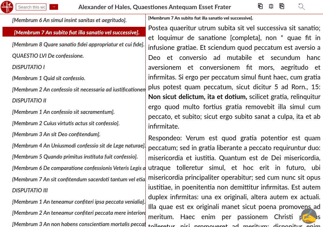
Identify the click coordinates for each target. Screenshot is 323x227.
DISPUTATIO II (29, 100)
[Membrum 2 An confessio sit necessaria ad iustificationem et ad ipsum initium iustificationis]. (119, 89)
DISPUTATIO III (30, 190)
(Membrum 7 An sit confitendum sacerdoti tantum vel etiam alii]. (86, 179)
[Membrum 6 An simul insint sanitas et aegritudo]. (69, 20)
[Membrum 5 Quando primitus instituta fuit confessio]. (75, 156)
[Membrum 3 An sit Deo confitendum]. (56, 134)
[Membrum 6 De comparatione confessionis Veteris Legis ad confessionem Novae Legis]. (112, 168)
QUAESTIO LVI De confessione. (48, 55)
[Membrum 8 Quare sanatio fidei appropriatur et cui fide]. (78, 44)
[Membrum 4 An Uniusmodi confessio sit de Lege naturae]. (79, 145)
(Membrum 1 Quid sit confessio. (48, 78)
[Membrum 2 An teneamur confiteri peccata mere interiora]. (81, 212)
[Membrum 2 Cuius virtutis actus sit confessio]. (66, 122)
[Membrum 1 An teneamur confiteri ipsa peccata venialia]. (78, 201)
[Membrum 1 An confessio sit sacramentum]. (63, 111)
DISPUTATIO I (28, 66)
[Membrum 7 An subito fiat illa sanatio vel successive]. (77, 32)
